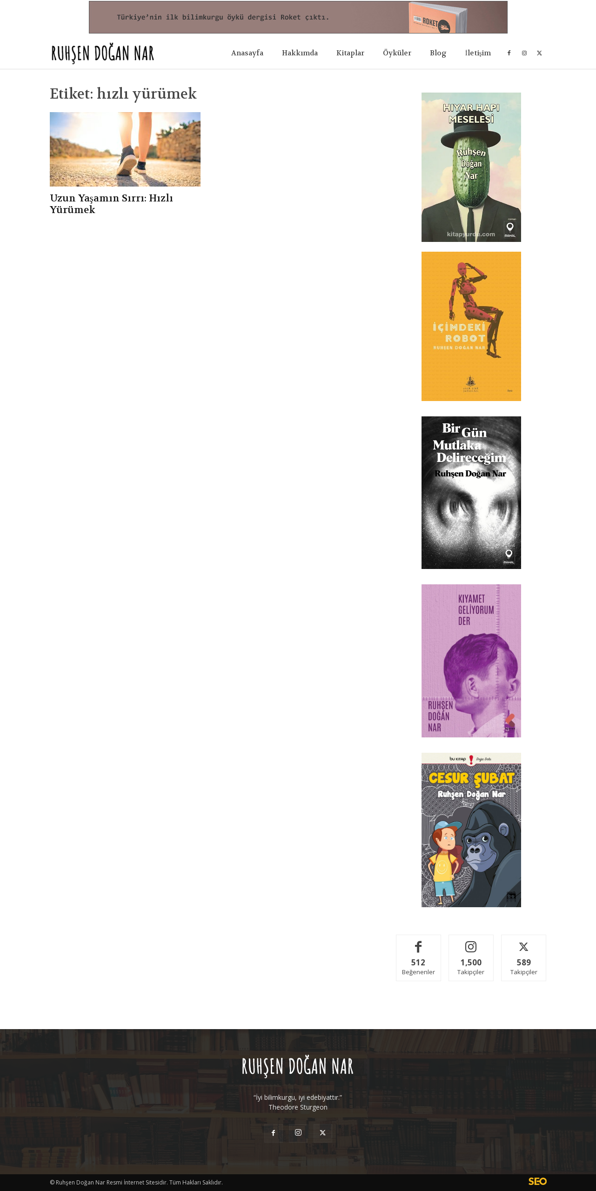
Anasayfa (247, 53)
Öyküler (397, 53)
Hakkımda (300, 53)
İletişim (478, 53)
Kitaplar (350, 53)
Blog (438, 53)
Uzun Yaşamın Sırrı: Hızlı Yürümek (111, 204)
